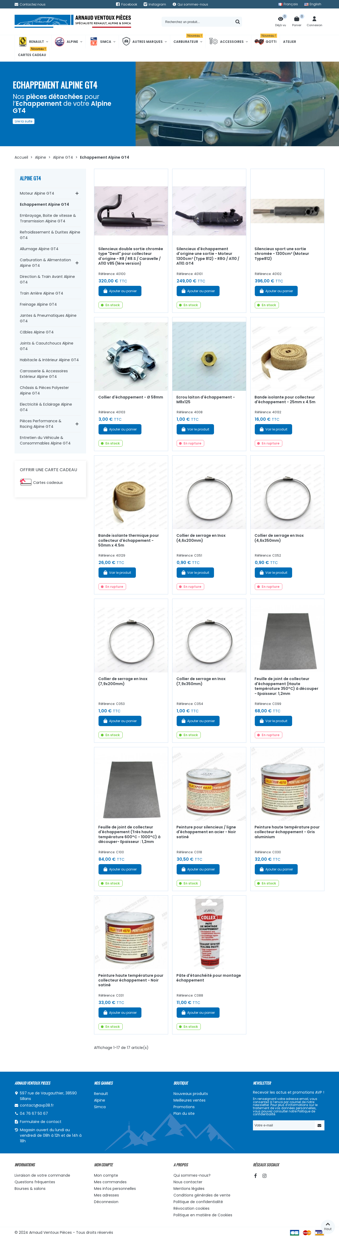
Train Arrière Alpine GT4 (41, 293)
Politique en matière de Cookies (202, 1215)
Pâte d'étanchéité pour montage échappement (208, 978)
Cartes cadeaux (48, 482)
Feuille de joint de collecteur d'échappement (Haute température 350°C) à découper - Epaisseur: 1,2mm (286, 686)
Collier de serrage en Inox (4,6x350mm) (279, 538)
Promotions (184, 1106)
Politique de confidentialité (198, 1201)
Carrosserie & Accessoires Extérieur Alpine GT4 (44, 373)
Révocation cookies (191, 1208)
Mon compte (106, 1175)
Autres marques (142, 41)
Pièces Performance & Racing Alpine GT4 (40, 423)
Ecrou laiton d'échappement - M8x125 (205, 400)
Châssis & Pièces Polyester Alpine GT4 (44, 390)
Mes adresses (106, 1195)
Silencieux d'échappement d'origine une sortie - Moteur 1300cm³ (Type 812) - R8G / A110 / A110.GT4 (207, 256)
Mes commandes (110, 1182)
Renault (31, 41)
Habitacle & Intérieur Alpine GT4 (49, 360)
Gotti (266, 41)
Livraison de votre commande (42, 1175)
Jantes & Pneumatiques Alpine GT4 (48, 318)
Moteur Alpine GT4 (37, 193)
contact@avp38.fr (37, 1105)
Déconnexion (106, 1201)
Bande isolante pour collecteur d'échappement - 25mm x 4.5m (285, 400)
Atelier (289, 41)
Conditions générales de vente (201, 1195)
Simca (100, 41)
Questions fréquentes (35, 1182)
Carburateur (188, 39)
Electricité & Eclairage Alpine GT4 (46, 407)
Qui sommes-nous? (192, 1175)
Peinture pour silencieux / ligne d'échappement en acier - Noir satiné (206, 832)
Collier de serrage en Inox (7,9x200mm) (123, 681)
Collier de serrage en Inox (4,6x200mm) (201, 538)
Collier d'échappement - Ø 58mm (130, 397)
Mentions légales (188, 1188)
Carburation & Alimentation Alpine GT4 (45, 262)
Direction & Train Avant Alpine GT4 (47, 279)
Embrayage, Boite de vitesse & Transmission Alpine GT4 (48, 218)
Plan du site (184, 1113)
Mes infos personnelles (115, 1188)
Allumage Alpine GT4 (39, 248)
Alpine (66, 41)
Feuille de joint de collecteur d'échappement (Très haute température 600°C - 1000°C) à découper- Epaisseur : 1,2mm (129, 834)
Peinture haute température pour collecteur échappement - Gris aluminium (287, 832)
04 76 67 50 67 (34, 1113)
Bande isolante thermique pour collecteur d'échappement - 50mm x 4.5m (128, 540)
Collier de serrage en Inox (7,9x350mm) (201, 681)
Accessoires (226, 41)
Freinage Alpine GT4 (38, 304)
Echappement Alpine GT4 (44, 204)
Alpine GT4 (30, 178)
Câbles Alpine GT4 (37, 332)
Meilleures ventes (189, 1100)
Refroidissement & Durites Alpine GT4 (50, 235)
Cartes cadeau (32, 52)
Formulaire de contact (40, 1121)
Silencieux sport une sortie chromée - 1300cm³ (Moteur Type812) (282, 253)
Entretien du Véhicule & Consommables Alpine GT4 (45, 440)
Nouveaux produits (190, 1093)
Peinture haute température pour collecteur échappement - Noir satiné (130, 980)
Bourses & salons (30, 1188)
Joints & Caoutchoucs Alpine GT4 (46, 346)
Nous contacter (187, 1182)
